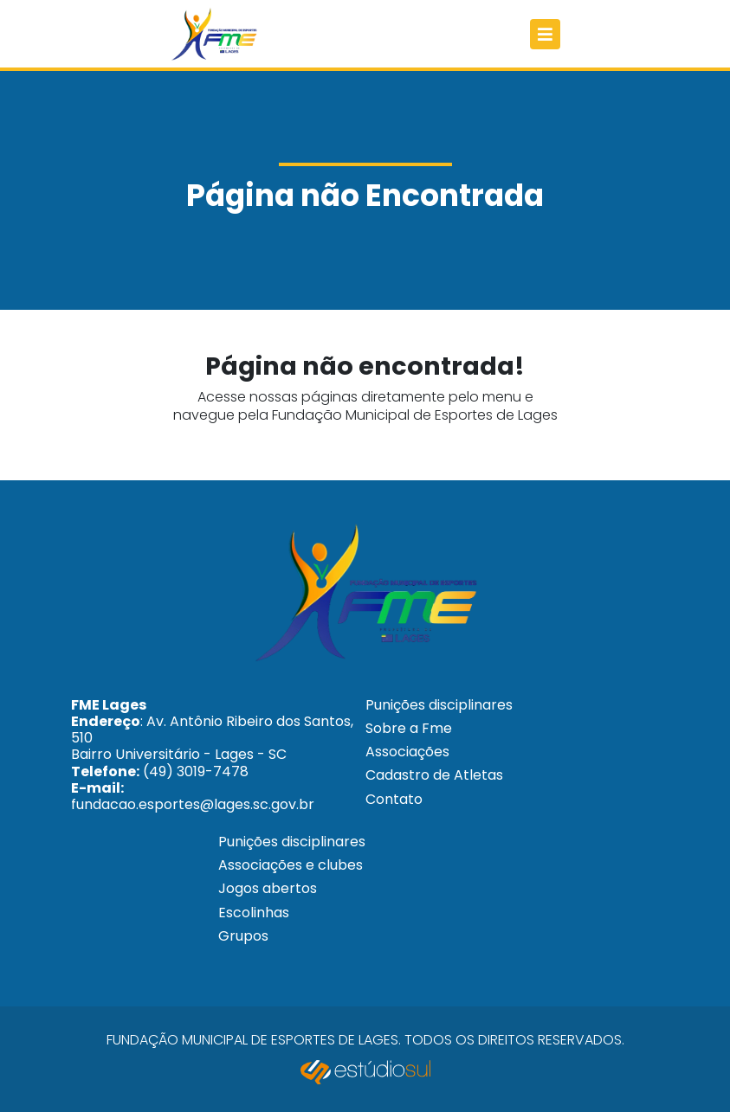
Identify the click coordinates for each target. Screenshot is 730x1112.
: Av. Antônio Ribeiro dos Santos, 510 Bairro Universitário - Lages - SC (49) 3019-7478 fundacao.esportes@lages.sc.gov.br (212, 755)
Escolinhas (253, 912)
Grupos (243, 936)
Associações (407, 751)
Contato (394, 799)
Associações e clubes (290, 865)
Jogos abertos (267, 888)
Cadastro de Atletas (434, 775)
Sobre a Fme (408, 728)
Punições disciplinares (439, 705)
